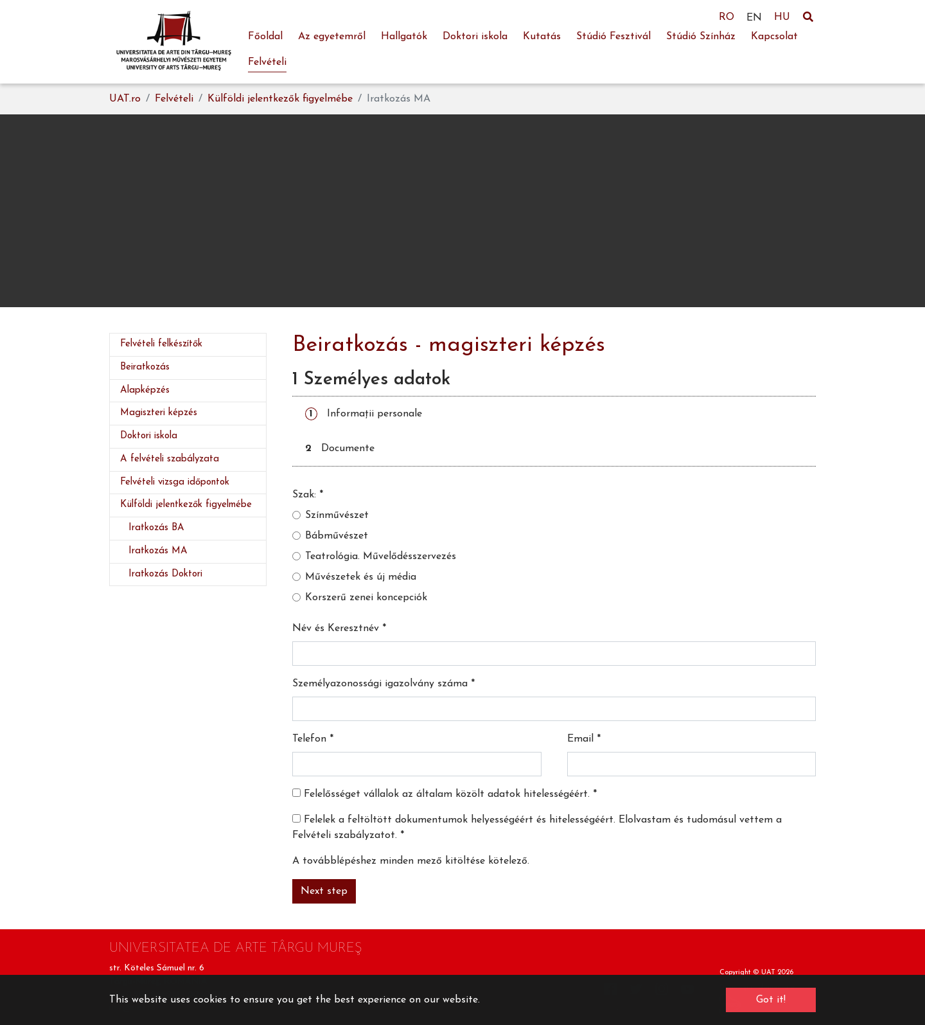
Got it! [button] (771, 1000)
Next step (324, 891)
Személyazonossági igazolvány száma (383, 684)
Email (584, 739)
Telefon (312, 739)
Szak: (307, 495)
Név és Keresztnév (339, 628)
